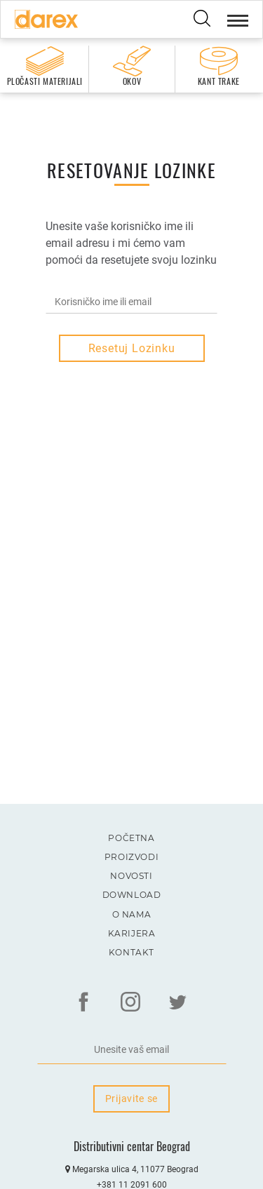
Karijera (132, 933)
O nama (131, 914)
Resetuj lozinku (131, 348)
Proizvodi (131, 857)
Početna (131, 838)
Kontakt (131, 952)
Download (131, 894)
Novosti (131, 876)
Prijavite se (131, 1098)
